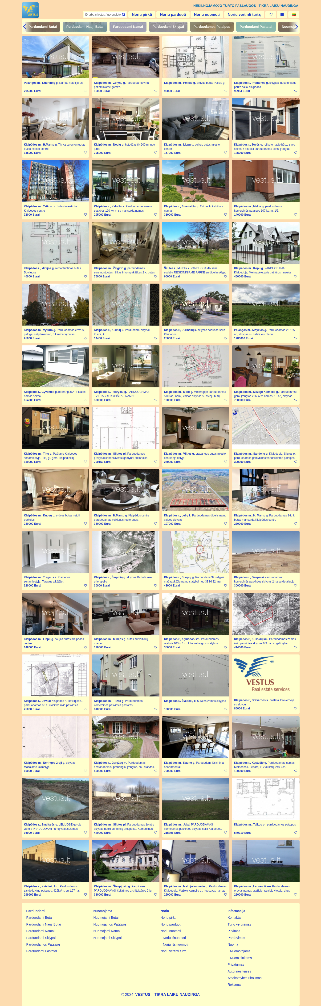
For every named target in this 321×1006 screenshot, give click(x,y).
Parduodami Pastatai (256, 27)
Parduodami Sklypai (168, 27)
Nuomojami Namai (107, 931)
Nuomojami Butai (106, 917)
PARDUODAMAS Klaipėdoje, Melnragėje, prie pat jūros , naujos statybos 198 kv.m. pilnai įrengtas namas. (262, 272)
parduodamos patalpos (281, 824)
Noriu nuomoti (207, 15)
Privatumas (236, 964)
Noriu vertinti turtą (244, 15)
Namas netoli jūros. (71, 82)
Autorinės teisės (239, 971)
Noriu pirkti (142, 15)
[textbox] (105, 14)
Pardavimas (236, 938)
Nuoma (233, 944)
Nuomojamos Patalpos (110, 924)
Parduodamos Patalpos (212, 27)
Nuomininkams (241, 958)
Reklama (234, 984)
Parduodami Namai (128, 27)
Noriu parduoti (173, 15)
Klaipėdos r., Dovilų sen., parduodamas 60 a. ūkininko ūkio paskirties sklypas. (53, 705)
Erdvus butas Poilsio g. (211, 82)
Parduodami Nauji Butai (85, 27)
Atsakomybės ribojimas (245, 978)
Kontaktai (234, 917)
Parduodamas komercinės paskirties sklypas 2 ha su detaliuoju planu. (264, 581)
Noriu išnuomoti (174, 938)
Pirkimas (234, 931)
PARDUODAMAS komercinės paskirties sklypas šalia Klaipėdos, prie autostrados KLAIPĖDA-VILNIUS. (193, 829)
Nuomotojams (240, 951)
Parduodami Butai (43, 27)
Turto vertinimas (239, 924)
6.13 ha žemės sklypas (211, 701)
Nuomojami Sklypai (107, 938)
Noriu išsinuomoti (175, 944)
